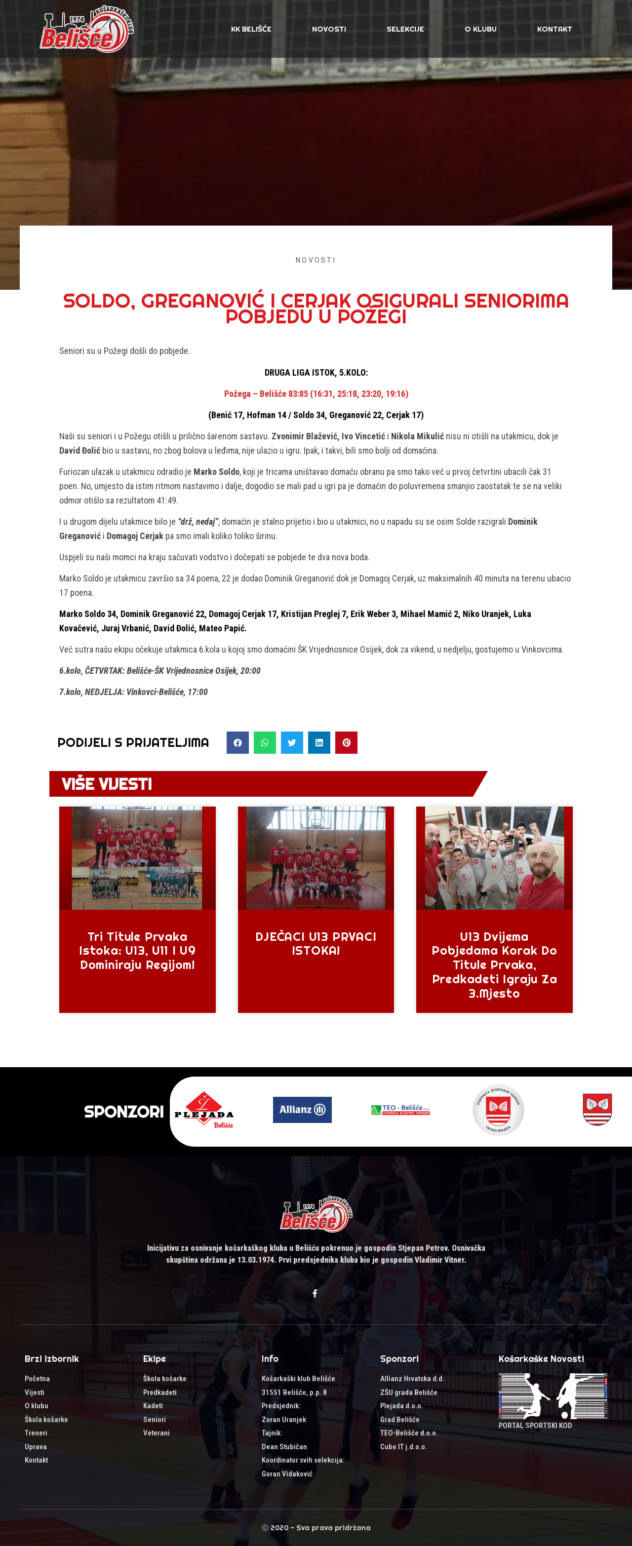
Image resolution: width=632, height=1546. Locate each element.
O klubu (481, 29)
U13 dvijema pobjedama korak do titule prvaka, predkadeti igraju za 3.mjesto (494, 965)
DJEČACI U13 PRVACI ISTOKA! (315, 943)
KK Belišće (251, 29)
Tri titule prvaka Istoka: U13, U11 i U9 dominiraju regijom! (137, 950)
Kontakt (554, 29)
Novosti (329, 29)
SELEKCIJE (405, 29)
